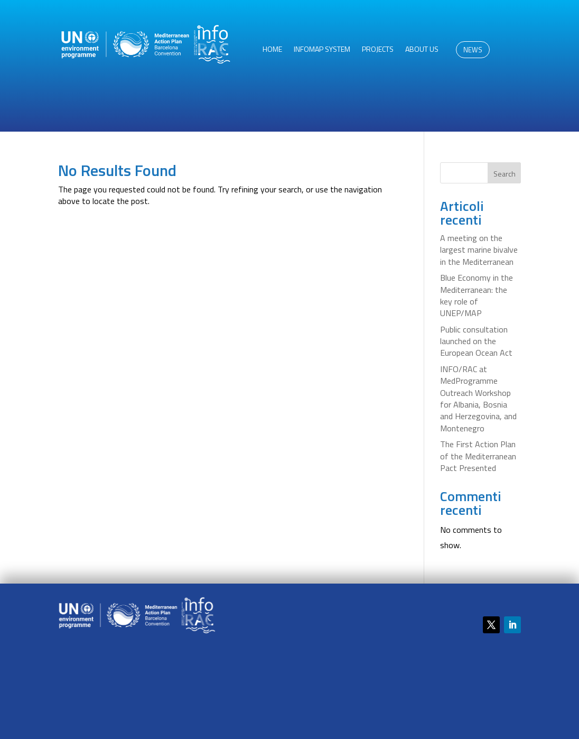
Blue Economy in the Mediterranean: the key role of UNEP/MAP (476, 295)
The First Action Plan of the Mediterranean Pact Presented (478, 456)
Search (504, 173)
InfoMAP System (322, 49)
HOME (272, 49)
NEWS (472, 49)
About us (421, 49)
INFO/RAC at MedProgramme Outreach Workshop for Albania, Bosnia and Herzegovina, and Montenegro (478, 399)
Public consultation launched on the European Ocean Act (476, 341)
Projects (378, 49)
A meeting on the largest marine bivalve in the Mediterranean (479, 250)
